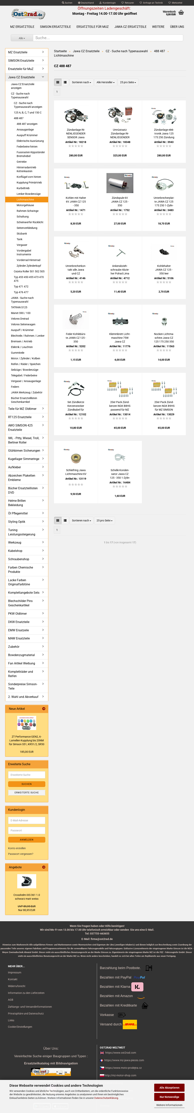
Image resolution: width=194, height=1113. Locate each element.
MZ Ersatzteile (22, 27)
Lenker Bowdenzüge (29, 193)
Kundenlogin (107, 3)
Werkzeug (14, 542)
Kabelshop (15, 551)
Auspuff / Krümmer (22, 330)
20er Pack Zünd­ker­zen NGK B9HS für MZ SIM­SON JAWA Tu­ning (163, 406)
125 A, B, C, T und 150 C (27, 112)
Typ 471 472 (21, 286)
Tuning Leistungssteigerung (21, 532)
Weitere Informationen (169, 1105)
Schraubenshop (18, 559)
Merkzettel (175, 3)
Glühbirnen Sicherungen (24, 450)
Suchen (67, 3)
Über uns (177, 27)
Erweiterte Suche (27, 792)
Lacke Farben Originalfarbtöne (19, 582)
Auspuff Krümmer (27, 135)
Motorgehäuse (25, 205)
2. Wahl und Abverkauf (23, 697)
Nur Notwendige (169, 1096)
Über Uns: (51, 1048)
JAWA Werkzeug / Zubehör (26, 392)
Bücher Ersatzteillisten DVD (23, 490)
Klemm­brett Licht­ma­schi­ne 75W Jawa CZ (119, 337)
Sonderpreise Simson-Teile (22, 686)
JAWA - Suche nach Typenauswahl (22, 299)
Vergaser (22, 244)
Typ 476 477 (21, 292)
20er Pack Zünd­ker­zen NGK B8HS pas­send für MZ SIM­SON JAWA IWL (119, 406)
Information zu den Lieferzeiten (26, 992)
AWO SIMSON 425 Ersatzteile (20, 428)
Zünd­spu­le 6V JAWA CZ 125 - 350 (120, 201)
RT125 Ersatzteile (19, 417)
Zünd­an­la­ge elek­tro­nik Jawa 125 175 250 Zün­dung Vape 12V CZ (163, 133)
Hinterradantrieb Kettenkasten (26, 169)
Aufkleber (14, 467)
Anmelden (27, 839)
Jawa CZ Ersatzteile (130, 27)
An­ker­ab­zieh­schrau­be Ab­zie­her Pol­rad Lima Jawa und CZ (119, 269)
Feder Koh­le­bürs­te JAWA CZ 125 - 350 (76, 337)
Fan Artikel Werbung (21, 663)
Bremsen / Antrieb (21, 341)
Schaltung (23, 216)
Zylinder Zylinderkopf (29, 265)
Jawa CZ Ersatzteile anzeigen (22, 86)
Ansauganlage (25, 129)
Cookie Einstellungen (20, 1026)
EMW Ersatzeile (18, 630)
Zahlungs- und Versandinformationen (30, 1006)
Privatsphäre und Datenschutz (26, 1013)
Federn (15, 386)
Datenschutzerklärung (106, 1098)
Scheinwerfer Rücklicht (30, 222)
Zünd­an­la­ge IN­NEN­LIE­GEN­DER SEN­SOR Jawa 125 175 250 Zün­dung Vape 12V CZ (76, 133)
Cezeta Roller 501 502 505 (29, 271)
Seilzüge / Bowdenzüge (24, 369)
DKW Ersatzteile (18, 622)
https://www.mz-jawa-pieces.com (124, 1060)
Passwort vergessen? (20, 853)
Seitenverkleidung (27, 227)
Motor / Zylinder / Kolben (25, 358)
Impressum (14, 972)
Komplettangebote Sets (23, 592)
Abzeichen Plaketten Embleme (21, 478)
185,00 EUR (27, 751)
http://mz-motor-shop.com (120, 1075)
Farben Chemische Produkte (20, 570)
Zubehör (13, 647)
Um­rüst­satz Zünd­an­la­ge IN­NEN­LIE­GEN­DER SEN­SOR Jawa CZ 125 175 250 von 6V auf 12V (119, 133)
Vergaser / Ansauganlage (26, 381)
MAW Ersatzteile (19, 638)
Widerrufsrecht (16, 986)
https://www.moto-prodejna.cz (123, 1067)
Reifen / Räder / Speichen (26, 364)
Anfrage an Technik (151, 3)
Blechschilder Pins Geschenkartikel (20, 603)
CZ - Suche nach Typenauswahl (20, 95)
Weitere (158, 27)
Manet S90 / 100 (21, 313)
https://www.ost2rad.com (120, 1052)
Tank (19, 239)
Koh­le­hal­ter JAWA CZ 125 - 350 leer (164, 269)
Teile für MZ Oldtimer (22, 409)
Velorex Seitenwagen (23, 324)
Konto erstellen (17, 848)
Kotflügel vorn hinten (29, 176)
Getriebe (22, 161)
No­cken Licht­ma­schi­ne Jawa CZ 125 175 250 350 (164, 337)
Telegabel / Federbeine (24, 375)
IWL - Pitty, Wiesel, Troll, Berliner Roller (23, 440)
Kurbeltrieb (23, 188)
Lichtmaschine (25, 199)
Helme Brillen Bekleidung (17, 503)
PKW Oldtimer (17, 613)
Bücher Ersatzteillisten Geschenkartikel (24, 400)
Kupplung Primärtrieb (29, 182)
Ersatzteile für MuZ (93, 27)
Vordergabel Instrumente (24, 252)
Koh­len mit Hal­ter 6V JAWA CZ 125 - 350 (76, 201)
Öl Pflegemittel (18, 513)
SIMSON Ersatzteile (55, 27)
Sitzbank (22, 233)
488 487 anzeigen (27, 123)
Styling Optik (16, 521)
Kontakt (12, 979)
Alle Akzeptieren (169, 1087)
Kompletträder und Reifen (20, 674)
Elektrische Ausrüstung (30, 140)
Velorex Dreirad (20, 318)
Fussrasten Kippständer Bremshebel (31, 154)
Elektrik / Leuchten (22, 347)
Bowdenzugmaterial (21, 655)
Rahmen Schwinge (27, 210)
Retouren (127, 3)
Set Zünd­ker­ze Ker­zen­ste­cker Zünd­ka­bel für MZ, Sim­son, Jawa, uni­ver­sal (76, 406)
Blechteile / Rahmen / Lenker (28, 335)
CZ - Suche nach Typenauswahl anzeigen (28, 105)
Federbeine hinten (27, 146)
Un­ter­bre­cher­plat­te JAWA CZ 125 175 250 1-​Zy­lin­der (164, 201)
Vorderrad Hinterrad (28, 260)
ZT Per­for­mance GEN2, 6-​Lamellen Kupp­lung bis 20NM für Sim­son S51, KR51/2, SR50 (26, 740)
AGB (10, 999)
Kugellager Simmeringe (23, 459)
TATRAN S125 (19, 307)
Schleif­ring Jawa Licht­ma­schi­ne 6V (75, 472)
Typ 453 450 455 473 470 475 (29, 279)
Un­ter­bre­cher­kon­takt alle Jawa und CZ (76, 269)
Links (11, 1020)
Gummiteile (17, 352)
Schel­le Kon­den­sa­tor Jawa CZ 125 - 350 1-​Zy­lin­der (120, 474)
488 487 (18, 118)
